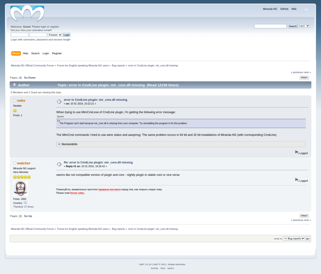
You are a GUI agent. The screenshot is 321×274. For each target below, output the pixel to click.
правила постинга (109, 189)
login (43, 26)
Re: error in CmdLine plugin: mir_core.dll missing (98, 162)
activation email (41, 30)
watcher (23, 163)
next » (307, 72)
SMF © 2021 (159, 264)
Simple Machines (176, 264)
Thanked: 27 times (23, 206)
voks (21, 100)
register (54, 26)
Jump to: (278, 238)
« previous (297, 72)
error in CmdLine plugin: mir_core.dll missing (95, 99)
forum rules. (77, 192)
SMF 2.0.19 (145, 264)
